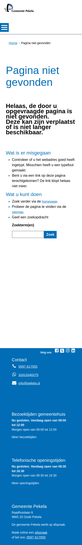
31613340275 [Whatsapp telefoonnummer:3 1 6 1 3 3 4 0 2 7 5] (28, 350)
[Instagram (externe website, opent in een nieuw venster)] (67, 326)
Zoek (49, 212)
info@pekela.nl (25, 358)
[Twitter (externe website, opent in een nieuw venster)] (62, 326)
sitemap (65, 193)
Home (13, 43)
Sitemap (20, 535)
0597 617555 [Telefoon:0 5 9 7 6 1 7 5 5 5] (27, 342)
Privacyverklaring (42, 535)
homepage (45, 188)
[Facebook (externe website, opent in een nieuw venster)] (56, 326)
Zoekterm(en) (21, 204)
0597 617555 (35, 512)
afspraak (40, 507)
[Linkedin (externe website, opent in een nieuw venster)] (73, 326)
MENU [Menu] (4, 27)
